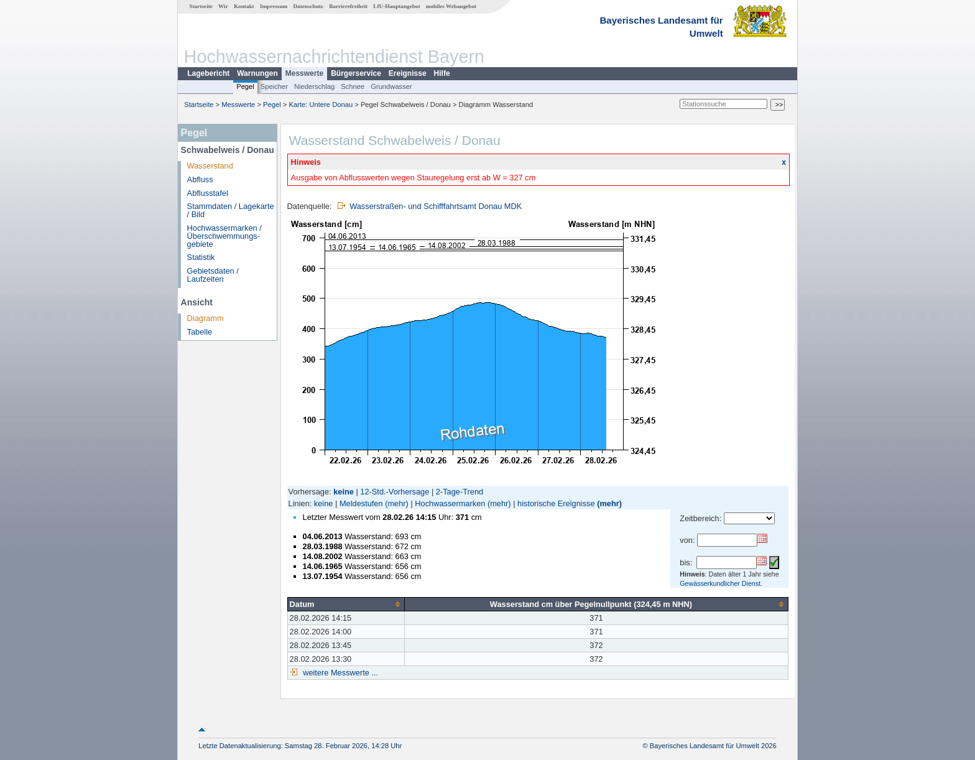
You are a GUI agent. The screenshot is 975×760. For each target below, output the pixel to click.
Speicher (274, 86)
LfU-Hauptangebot (396, 6)
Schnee (352, 86)
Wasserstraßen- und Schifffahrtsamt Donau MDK (435, 206)
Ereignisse (408, 73)
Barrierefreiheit (348, 6)
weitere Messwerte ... (339, 672)
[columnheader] (345, 604)
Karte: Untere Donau (321, 104)
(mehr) (397, 503)
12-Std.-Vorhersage (394, 491)
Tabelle (200, 331)
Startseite (201, 6)
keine (323, 503)
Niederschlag (314, 86)
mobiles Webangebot (451, 6)
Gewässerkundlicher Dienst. (721, 583)
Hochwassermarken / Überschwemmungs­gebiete (224, 236)
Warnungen (257, 73)
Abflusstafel (207, 193)
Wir (223, 6)
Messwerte (304, 73)
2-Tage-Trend (459, 491)
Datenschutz (308, 6)
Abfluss (200, 179)
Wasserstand (210, 165)
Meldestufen (361, 503)
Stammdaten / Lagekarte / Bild (230, 210)
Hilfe (442, 73)
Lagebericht (208, 73)
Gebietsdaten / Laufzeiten (213, 275)
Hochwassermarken (450, 503)
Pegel (245, 86)
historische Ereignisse (555, 503)
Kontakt (244, 6)
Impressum (273, 6)
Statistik (201, 257)
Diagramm (205, 318)
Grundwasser (391, 86)
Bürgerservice (356, 73)
